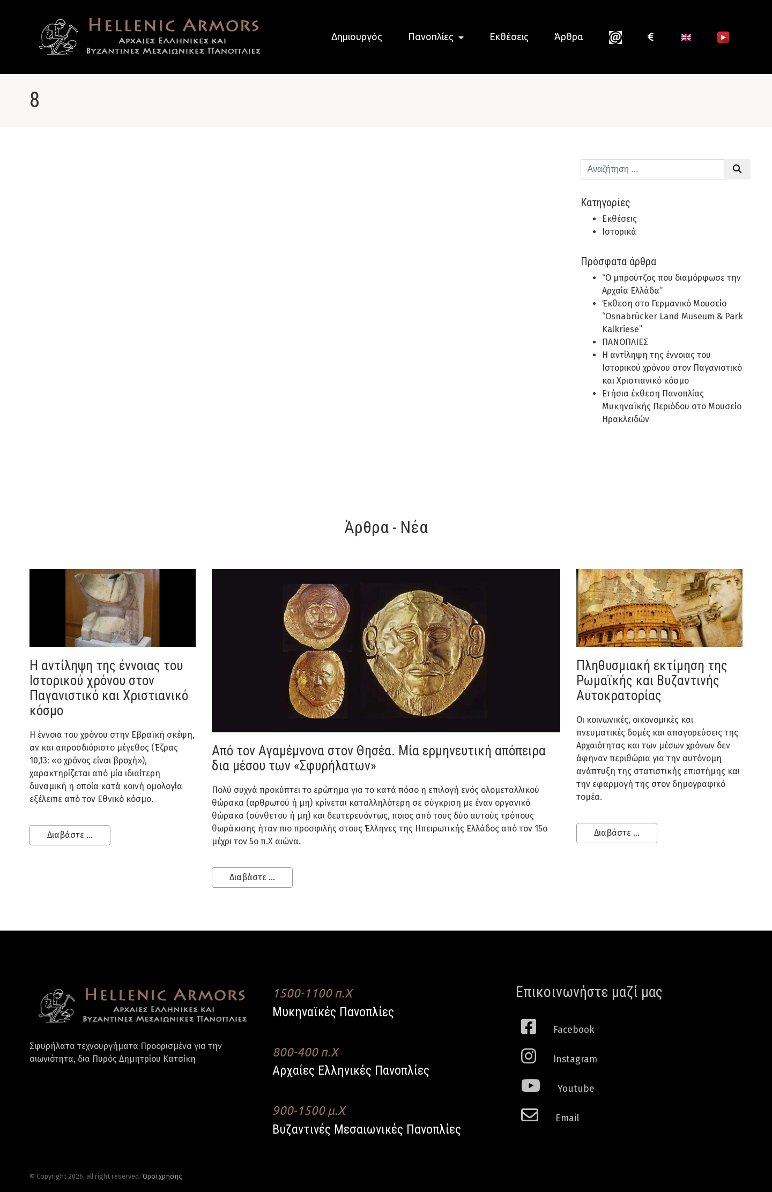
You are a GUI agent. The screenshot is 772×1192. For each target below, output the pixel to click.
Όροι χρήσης (162, 1176)
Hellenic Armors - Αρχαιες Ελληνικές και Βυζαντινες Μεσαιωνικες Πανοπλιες (144, 36)
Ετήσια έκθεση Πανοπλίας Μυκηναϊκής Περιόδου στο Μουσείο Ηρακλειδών (671, 406)
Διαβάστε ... (70, 835)
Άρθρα (568, 37)
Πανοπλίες (432, 37)
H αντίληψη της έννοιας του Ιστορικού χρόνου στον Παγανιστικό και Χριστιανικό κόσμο (672, 368)
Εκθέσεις (509, 37)
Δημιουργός (356, 37)
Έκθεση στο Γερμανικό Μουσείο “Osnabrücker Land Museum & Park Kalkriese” (672, 316)
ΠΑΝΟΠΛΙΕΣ (625, 342)
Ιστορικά (619, 232)
